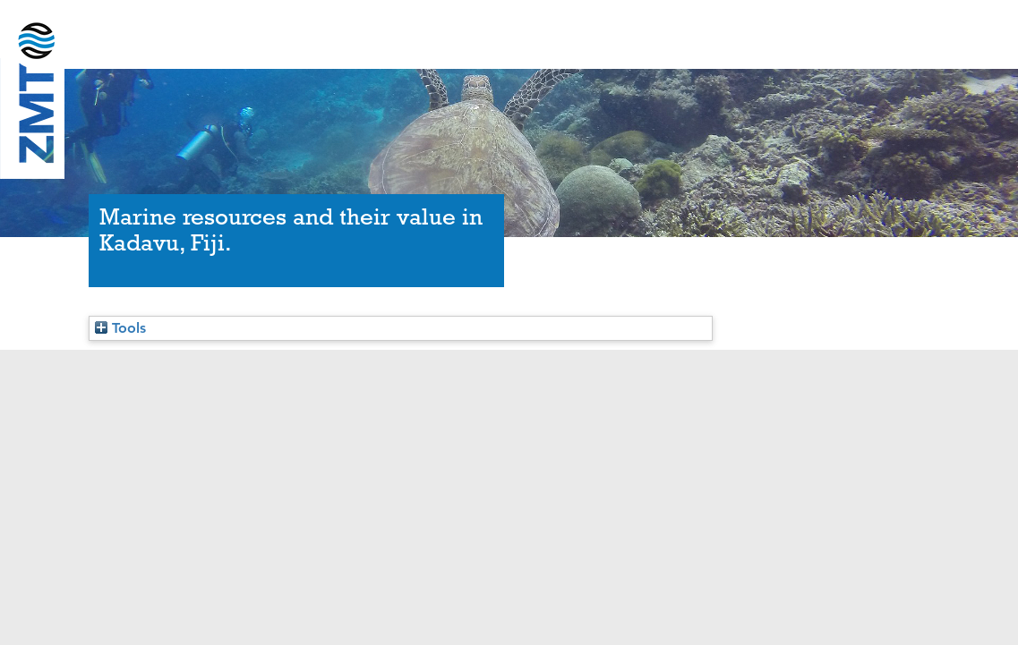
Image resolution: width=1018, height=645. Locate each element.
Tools (120, 327)
